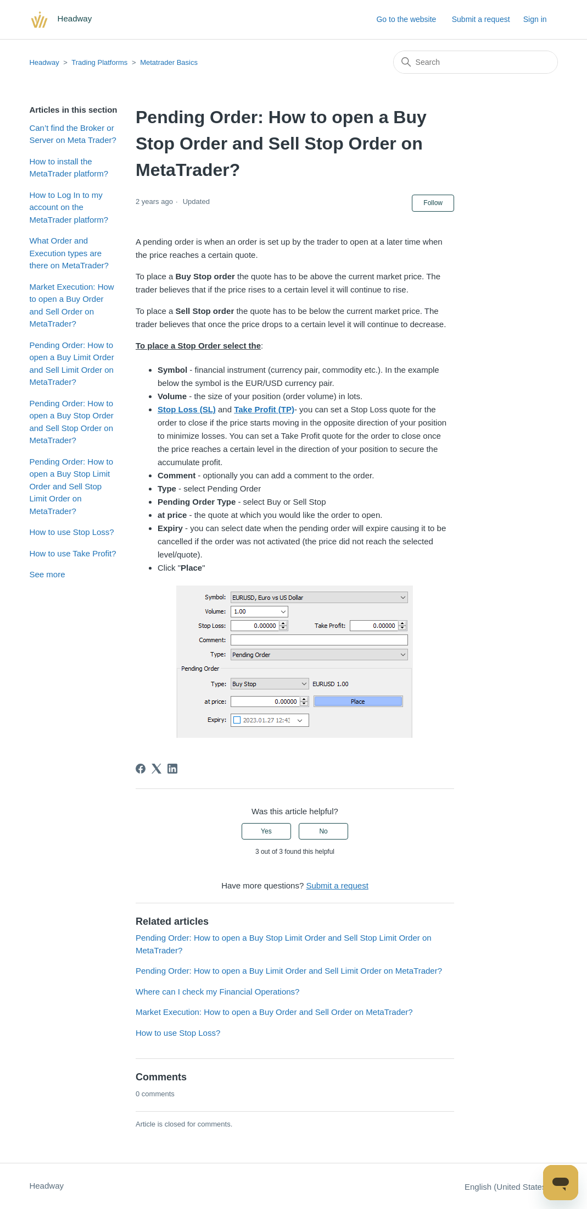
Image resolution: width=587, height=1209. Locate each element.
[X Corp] (156, 769)
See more (47, 574)
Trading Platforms (99, 62)
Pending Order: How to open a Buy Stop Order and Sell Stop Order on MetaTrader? (71, 422)
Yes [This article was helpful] (266, 831)
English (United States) (511, 1186)
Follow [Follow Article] (433, 203)
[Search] (475, 62)
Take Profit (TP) (264, 409)
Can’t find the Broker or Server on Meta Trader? (72, 134)
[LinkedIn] (172, 769)
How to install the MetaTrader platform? (68, 168)
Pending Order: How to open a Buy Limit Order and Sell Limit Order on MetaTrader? (71, 363)
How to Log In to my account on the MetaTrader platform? (68, 207)
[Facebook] (141, 769)
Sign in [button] (535, 19)
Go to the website (406, 19)
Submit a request (481, 19)
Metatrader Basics (169, 62)
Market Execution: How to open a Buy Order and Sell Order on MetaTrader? (71, 305)
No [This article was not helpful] (323, 831)
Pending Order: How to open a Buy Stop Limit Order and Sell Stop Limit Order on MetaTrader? (71, 486)
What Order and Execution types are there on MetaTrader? (69, 253)
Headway (44, 62)
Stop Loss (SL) (187, 409)
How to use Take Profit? (72, 553)
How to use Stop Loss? (71, 532)
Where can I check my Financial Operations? (217, 991)
